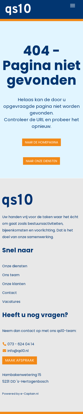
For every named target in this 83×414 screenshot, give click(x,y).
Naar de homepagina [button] (41, 142)
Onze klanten (13, 283)
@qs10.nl (18, 350)
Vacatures (11, 301)
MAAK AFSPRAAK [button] (19, 360)
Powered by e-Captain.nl (20, 394)
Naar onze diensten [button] (41, 161)
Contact (9, 292)
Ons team (10, 274)
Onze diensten (14, 266)
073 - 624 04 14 (18, 344)
